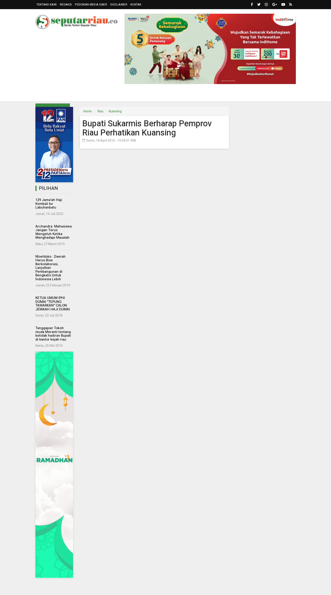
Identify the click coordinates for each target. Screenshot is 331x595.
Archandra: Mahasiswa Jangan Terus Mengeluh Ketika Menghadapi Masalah (53, 232)
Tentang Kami (47, 5)
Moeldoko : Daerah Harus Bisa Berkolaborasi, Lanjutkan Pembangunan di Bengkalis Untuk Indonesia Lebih (50, 268)
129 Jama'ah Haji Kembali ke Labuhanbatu (48, 203)
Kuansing (115, 111)
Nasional (97, 94)
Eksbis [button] (117, 94)
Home (87, 111)
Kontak (135, 5)
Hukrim (184, 94)
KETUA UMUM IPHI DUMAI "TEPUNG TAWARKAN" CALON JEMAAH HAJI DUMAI (52, 303)
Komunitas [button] (159, 94)
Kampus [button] (246, 94)
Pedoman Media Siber (91, 5)
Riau (100, 111)
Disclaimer (118, 5)
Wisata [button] (203, 94)
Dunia (137, 94)
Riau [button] (48, 94)
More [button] (267, 94)
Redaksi (66, 5)
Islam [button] (224, 94)
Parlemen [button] (70, 94)
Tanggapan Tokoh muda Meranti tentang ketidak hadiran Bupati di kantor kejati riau (53, 333)
